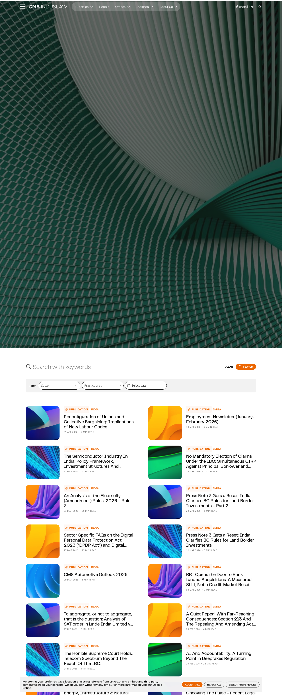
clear (229, 366)
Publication (78, 424)
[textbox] (58, 386)
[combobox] (59, 386)
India (95, 424)
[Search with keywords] (127, 366)
